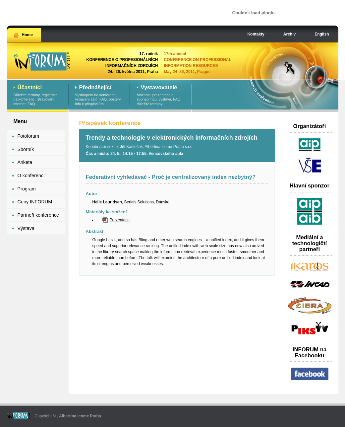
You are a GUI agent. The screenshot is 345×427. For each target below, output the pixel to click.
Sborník (26, 149)
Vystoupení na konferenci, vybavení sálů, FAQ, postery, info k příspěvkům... (99, 95)
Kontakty (255, 34)
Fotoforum (28, 136)
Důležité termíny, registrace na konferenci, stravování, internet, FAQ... (38, 95)
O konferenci (31, 175)
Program (27, 188)
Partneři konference (38, 215)
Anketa (25, 162)
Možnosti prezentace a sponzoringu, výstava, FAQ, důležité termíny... (161, 95)
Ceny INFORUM (35, 201)
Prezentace (120, 220)
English (322, 34)
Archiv (289, 34)
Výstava (26, 228)
